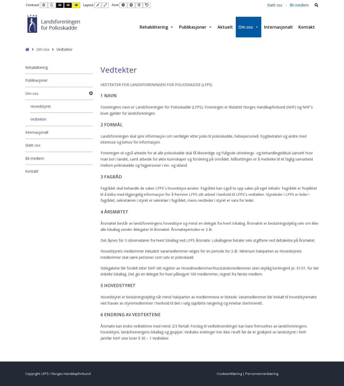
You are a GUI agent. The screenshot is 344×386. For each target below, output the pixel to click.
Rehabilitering (157, 27)
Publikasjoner (195, 27)
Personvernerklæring (261, 374)
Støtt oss (274, 5)
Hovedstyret (40, 106)
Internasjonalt (278, 27)
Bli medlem (299, 5)
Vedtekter (38, 119)
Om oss (248, 27)
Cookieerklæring (229, 374)
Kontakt (306, 27)
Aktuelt (225, 27)
